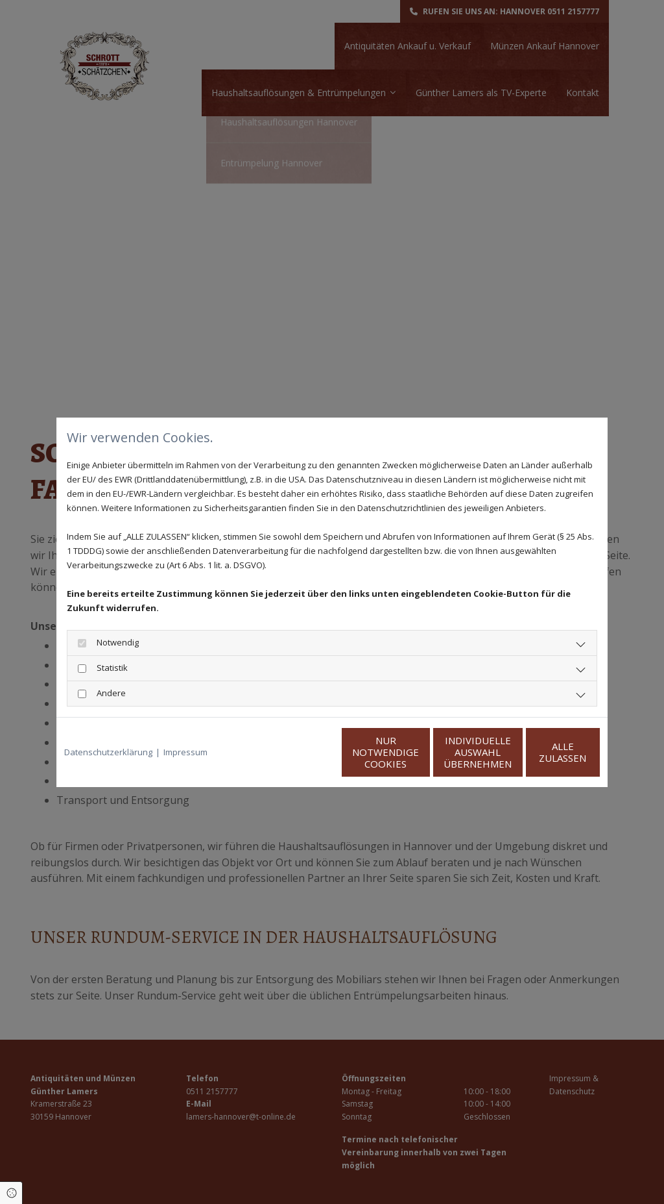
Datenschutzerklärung (108, 752)
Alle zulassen (540, 752)
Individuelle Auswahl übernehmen (417, 752)
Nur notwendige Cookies (293, 752)
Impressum (185, 752)
